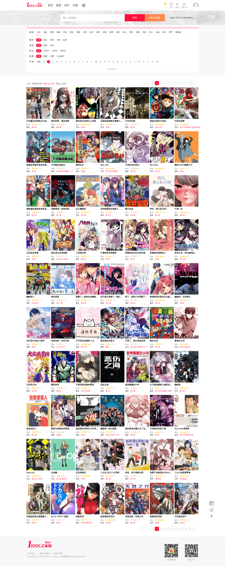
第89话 (108, 523)
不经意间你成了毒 (158, 429)
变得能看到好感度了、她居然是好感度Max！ (120, 209)
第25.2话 (59, 303)
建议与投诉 (45, 553)
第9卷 (157, 523)
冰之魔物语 (81, 209)
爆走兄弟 (154, 341)
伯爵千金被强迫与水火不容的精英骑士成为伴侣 (171, 473)
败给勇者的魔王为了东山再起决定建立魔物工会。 (147, 429)
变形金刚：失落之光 (134, 516)
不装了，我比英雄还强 (135, 341)
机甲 (171, 32)
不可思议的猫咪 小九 (85, 341)
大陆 (58, 40)
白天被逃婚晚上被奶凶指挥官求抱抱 (166, 385)
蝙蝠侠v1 (30, 297)
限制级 (178, 32)
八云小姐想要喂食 (182, 473)
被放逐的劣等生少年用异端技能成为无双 (94, 429)
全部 (39, 32)
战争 (98, 32)
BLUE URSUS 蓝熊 (59, 516)
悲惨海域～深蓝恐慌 (60, 209)
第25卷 (83, 215)
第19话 (132, 303)
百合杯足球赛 (32, 253)
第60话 (58, 127)
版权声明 (58, 553)
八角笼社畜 (81, 253)
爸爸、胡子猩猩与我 (134, 473)
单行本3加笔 (85, 391)
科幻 (91, 32)
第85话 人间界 (37, 479)
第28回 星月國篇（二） (65, 171)
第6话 (182, 303)
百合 (65, 32)
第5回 (58, 391)
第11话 (34, 215)
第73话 (132, 479)
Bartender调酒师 (181, 429)
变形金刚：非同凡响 (60, 341)
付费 (52, 56)
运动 (157, 32)
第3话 (58, 523)
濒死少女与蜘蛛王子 (183, 165)
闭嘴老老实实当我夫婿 (135, 253)
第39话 (83, 259)
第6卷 (83, 171)
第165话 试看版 (111, 171)
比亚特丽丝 (81, 473)
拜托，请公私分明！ (159, 209)
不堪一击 (178, 209)
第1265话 (158, 127)
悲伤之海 (104, 385)
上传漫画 (211, 509)
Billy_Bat (104, 165)
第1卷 (108, 127)
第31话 (157, 303)
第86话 (132, 435)
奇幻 (124, 32)
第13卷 (157, 347)
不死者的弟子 (180, 516)
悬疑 (105, 32)
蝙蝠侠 (177, 385)
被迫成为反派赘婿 (59, 253)
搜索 (134, 17)
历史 (144, 32)
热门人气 (49, 83)
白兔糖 (54, 473)
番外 (107, 347)
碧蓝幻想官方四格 (158, 121)
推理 (111, 32)
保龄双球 (80, 516)
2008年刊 (35, 303)
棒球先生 (80, 165)
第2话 (157, 435)
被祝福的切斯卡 (107, 341)
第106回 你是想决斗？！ (139, 347)
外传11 (83, 479)
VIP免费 (60, 56)
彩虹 (72, 32)
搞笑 (118, 32)
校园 (58, 32)
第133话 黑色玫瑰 (186, 435)
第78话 (157, 171)
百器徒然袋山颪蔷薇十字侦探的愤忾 (42, 516)
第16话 (83, 303)
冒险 (78, 32)
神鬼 (138, 32)
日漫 (75, 5)
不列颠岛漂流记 (58, 165)
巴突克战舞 (179, 121)
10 (190, 83)
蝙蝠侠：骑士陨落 (108, 429)
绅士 (164, 32)
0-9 (157, 62)
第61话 (157, 215)
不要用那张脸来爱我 (85, 385)
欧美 (65, 40)
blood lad (30, 473)
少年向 (46, 51)
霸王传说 (129, 209)
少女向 (55, 51)
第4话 (34, 171)
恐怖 (131, 32)
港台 (45, 40)
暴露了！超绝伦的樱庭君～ (88, 297)
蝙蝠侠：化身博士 (182, 297)
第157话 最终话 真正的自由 (190, 127)
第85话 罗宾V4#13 (112, 435)
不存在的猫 (130, 121)
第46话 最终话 (185, 347)
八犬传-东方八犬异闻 (109, 473)
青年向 (63, 51)
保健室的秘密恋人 (158, 253)
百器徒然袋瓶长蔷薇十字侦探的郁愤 (116, 121)
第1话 (34, 259)
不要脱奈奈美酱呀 (108, 253)
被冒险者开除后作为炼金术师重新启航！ (168, 297)
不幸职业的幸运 (132, 165)
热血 (45, 32)
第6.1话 (108, 303)
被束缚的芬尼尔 (107, 516)
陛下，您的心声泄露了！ (136, 297)
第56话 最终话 (61, 479)
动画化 (58, 435)
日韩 (52, 40)
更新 (58, 5)
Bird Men (154, 165)
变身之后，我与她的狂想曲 (186, 253)
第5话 (83, 127)
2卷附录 (158, 479)
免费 (45, 56)
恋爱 (52, 32)
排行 (67, 5)
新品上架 (61, 83)
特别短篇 (183, 479)
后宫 (85, 32)
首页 (50, 5)
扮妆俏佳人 (31, 429)
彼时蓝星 (55, 297)
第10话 (58, 215)
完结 (52, 45)
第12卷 (132, 391)
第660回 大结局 (62, 259)
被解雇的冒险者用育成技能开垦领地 (42, 209)
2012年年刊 (60, 347)
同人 (151, 32)
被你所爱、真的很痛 (60, 121)
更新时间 (37, 83)
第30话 (132, 171)
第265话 (84, 347)
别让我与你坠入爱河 (35, 341)
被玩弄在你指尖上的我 (86, 121)
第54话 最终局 (86, 523)
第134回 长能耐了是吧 (163, 391)
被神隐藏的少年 (132, 385)
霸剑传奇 (55, 385)
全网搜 (154, 17)
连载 (45, 45)
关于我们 (31, 553)
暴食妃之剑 (179, 341)
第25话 (34, 127)
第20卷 (132, 215)
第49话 (182, 215)
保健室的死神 (156, 516)
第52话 (182, 391)
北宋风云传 (31, 385)
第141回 (183, 259)
